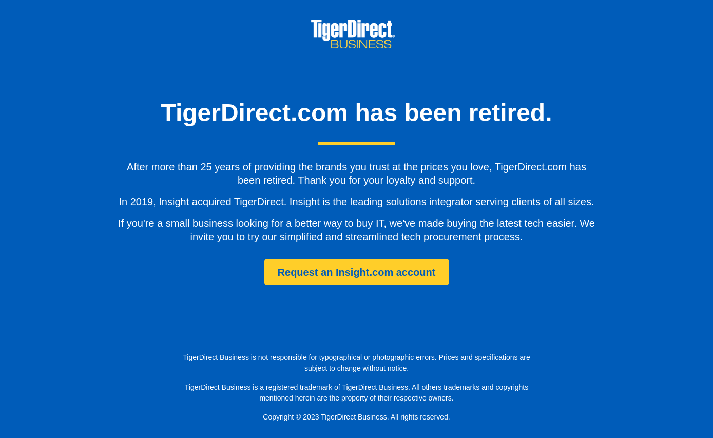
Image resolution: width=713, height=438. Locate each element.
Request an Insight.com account (357, 272)
